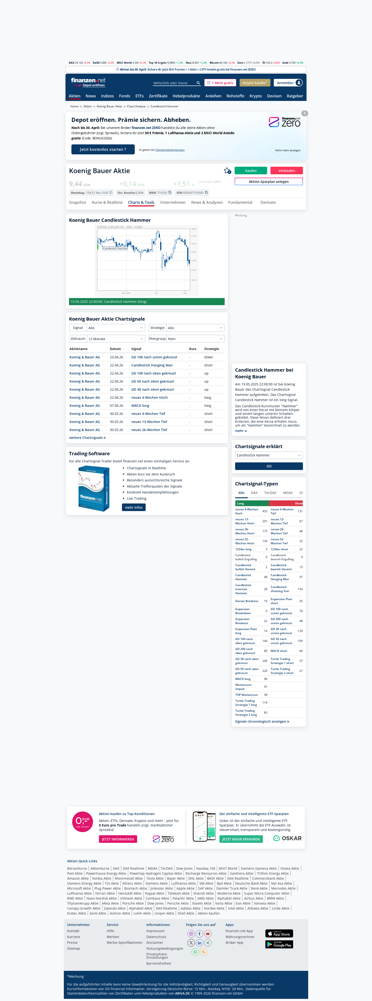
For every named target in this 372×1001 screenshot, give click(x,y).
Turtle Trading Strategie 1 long (246, 705)
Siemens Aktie (156, 885)
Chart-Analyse (136, 106)
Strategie (157, 329)
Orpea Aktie (289, 870)
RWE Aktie (75, 900)
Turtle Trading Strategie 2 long (246, 715)
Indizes (107, 96)
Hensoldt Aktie (129, 895)
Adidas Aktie (190, 910)
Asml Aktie (98, 915)
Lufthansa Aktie (183, 885)
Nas (188, 62)
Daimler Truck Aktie (231, 890)
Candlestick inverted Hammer (243, 591)
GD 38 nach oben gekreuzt (152, 391)
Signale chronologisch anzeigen (262, 723)
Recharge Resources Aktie (206, 875)
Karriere (73, 939)
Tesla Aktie (154, 880)
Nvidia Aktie (101, 880)
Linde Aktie (280, 910)
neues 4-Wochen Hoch (149, 399)
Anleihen (213, 96)
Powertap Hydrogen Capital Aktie (156, 875)
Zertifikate (158, 96)
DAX (71, 62)
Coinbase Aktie (157, 900)
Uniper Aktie (164, 915)
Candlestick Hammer (243, 579)
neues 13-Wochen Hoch (244, 523)
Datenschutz (156, 939)
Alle (241, 494)
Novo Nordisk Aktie (102, 900)
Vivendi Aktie (203, 895)
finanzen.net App (239, 933)
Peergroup (157, 340)
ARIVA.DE (182, 995)
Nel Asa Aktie (281, 885)
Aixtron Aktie (120, 915)
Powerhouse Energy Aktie (106, 875)
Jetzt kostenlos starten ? (103, 149)
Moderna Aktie (229, 895)
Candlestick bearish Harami (281, 569)
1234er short (279, 551)
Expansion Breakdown (243, 613)
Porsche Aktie (133, 905)
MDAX (288, 494)
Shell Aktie (186, 915)
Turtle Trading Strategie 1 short (282, 663)
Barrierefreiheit (158, 966)
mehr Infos (134, 509)
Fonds (124, 96)
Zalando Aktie (115, 910)
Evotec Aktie (76, 915)
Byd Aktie (224, 885)
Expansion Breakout (242, 623)
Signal (78, 329)
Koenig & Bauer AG (85, 359)
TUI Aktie (112, 885)
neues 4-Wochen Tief (148, 415)
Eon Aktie (243, 905)
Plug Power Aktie (107, 890)
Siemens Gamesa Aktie (259, 870)
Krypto (256, 96)
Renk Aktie (259, 890)
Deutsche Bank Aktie (251, 885)
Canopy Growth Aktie (83, 910)
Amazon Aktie (78, 880)
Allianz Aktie (132, 885)
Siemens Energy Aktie (84, 885)
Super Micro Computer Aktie (266, 895)
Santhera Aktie (241, 875)
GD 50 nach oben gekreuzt (152, 383)
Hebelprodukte (186, 96)
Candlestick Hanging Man (152, 367)
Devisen (274, 96)
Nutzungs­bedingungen (164, 951)
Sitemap (73, 951)
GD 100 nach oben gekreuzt (153, 375)
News (91, 96)
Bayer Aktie (176, 880)
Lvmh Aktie (142, 915)
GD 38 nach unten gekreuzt (281, 633)
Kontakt (73, 933)
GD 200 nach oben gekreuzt (245, 653)
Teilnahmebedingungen (170, 150)
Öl (263, 62)
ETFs (139, 96)
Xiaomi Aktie (202, 905)
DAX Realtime (133, 870)
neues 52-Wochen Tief (279, 543)
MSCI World (124, 62)
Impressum (155, 933)
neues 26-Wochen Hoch (244, 533)
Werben (113, 939)
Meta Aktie (110, 905)
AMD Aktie (205, 900)
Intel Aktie (236, 910)
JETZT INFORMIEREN (118, 841)
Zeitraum (78, 340)
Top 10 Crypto (158, 62)
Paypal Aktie (154, 895)
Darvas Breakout (246, 603)
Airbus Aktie (253, 900)
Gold (285, 62)
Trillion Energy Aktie (273, 875)
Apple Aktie (186, 890)
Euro (240, 62)
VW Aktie (206, 885)
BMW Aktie (275, 900)
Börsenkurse (77, 870)
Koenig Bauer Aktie (109, 106)
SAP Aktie (205, 890)
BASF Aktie (215, 880)
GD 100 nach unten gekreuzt (154, 359)
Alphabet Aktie (229, 900)
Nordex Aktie (214, 910)
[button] (220, 82)
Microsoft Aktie (79, 890)
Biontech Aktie (135, 890)
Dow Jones (184, 870)
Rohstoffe (235, 96)
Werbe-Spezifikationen (125, 945)
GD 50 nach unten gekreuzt (281, 643)
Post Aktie (75, 875)
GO (269, 468)
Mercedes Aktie (283, 890)
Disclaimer (154, 945)
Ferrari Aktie (105, 895)
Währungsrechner (240, 939)
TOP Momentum (246, 697)
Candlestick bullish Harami (245, 569)
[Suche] (198, 82)
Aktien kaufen (209, 915)
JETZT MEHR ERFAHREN (241, 841)
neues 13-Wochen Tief (149, 424)
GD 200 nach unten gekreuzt (281, 623)
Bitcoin (214, 62)
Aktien (74, 96)
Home (74, 106)
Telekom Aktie (179, 895)
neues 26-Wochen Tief (149, 432)
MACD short (279, 653)
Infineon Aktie (131, 900)
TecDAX (270, 494)
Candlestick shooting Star (280, 591)
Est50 (96, 62)
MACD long (140, 407)
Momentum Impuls (243, 689)
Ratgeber (295, 96)
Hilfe (110, 933)
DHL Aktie (196, 880)
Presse (72, 945)
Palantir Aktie (183, 900)
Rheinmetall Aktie (129, 880)
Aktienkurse (100, 870)
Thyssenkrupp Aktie (82, 905)
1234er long (243, 551)
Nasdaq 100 (205, 870)
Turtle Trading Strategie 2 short (282, 673)
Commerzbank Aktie (268, 880)
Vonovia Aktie (264, 905)
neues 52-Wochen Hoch (244, 543)
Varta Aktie (223, 905)
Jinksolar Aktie (162, 890)
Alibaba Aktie (257, 910)
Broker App (234, 945)
